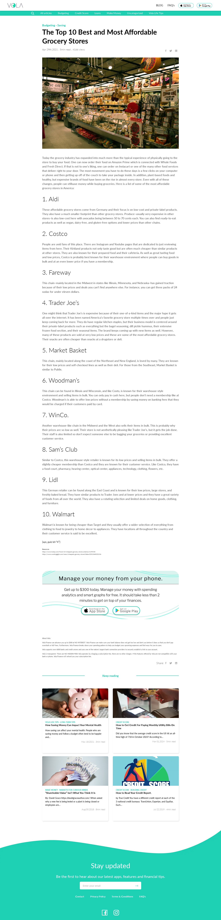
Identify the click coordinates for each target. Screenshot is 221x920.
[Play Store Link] (204, 5)
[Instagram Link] (116, 912)
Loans (98, 13)
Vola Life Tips (156, 13)
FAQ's (171, 5)
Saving (61, 25)
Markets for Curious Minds (73, 790)
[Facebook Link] (104, 912)
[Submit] (136, 886)
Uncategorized (135, 13)
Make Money (114, 13)
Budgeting (63, 13)
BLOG (159, 5)
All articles (46, 13)
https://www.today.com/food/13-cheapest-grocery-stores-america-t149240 (68, 552)
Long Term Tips (67, 722)
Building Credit (139, 790)
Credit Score (81, 13)
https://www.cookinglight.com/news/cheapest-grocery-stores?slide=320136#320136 (71, 554)
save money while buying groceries (93, 183)
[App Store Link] (186, 5)
